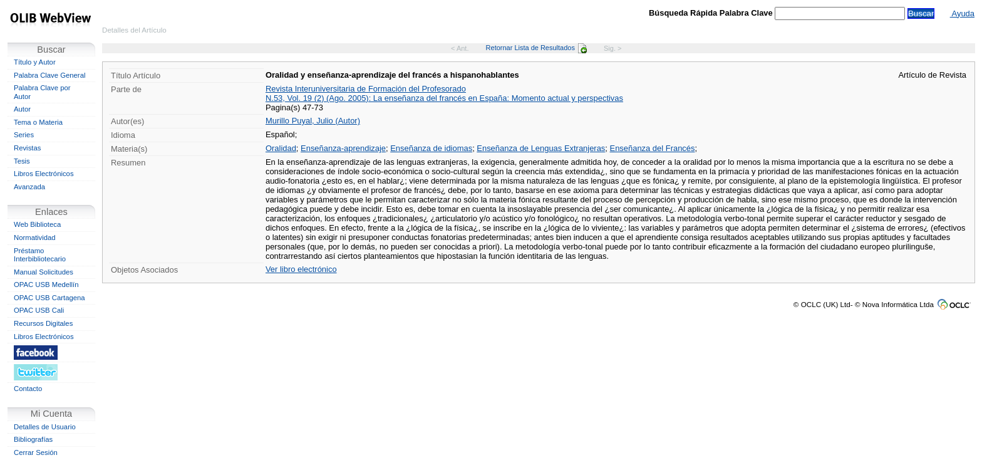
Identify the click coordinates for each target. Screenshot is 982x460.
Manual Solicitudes (43, 272)
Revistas (27, 148)
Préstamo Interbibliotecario (40, 255)
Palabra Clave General (49, 75)
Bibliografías (33, 439)
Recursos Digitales (43, 323)
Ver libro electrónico (301, 269)
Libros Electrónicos (44, 173)
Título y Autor (35, 62)
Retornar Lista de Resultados (536, 47)
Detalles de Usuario (45, 427)
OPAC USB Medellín (46, 284)
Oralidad (281, 148)
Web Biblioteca (37, 224)
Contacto (28, 388)
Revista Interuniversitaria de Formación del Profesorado (366, 88)
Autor (22, 109)
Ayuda (962, 13)
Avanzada (29, 187)
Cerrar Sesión (36, 452)
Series (24, 135)
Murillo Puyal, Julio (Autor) (313, 120)
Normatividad (35, 237)
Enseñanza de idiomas (431, 148)
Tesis (22, 161)
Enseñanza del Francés (652, 148)
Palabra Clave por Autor (42, 92)
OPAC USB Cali (39, 310)
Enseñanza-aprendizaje (343, 148)
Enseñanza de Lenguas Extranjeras (541, 148)
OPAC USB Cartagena (49, 297)
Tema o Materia (38, 122)
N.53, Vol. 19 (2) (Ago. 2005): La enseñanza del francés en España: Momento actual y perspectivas (444, 98)
